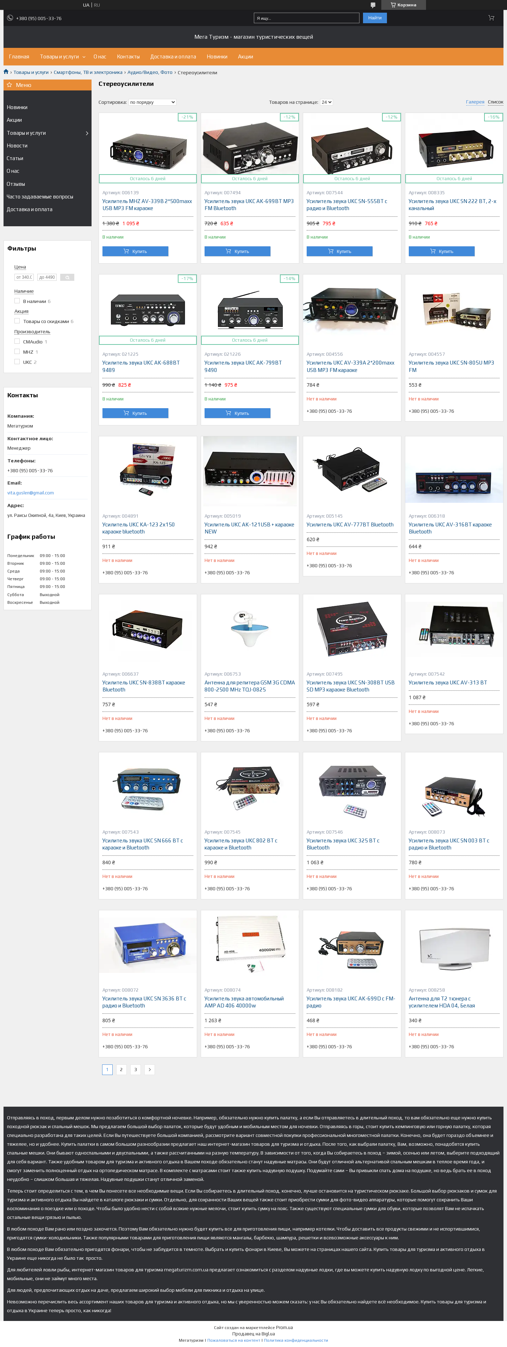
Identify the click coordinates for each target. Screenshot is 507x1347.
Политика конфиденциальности (296, 1340)
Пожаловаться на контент (233, 1340)
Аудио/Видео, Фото (150, 72)
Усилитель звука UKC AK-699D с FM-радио (351, 1001)
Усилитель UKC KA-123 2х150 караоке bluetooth (138, 528)
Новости (17, 145)
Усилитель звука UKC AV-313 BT (448, 682)
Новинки (217, 56)
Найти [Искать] (375, 17)
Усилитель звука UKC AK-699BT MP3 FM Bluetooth (249, 204)
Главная (19, 56)
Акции (245, 56)
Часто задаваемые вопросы (40, 197)
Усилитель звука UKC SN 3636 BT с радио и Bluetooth (144, 1001)
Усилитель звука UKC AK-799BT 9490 (243, 366)
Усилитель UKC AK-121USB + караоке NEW (249, 528)
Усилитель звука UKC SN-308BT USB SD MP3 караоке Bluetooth (351, 686)
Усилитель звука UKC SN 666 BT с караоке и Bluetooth (142, 843)
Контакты (128, 56)
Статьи (15, 158)
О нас (100, 56)
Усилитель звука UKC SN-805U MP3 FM (451, 366)
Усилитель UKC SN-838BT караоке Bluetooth (143, 686)
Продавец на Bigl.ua (253, 1333)
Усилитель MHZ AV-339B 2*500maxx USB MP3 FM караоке (147, 204)
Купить (139, 251)
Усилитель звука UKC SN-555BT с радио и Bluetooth (347, 204)
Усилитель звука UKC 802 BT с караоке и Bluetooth (241, 843)
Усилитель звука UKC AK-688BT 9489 (141, 366)
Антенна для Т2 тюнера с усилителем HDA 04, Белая (442, 1001)
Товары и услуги (59, 56)
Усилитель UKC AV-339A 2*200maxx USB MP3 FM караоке (350, 366)
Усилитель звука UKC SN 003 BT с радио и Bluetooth (449, 843)
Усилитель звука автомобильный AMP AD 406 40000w (244, 1001)
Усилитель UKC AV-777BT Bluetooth (350, 524)
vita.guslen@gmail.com (30, 492)
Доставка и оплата (173, 56)
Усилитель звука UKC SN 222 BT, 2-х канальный (452, 204)
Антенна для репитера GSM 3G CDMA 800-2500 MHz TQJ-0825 (250, 686)
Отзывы (16, 184)
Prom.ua (284, 1327)
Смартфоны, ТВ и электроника (88, 72)
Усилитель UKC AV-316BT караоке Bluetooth (450, 528)
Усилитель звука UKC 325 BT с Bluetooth (343, 843)
